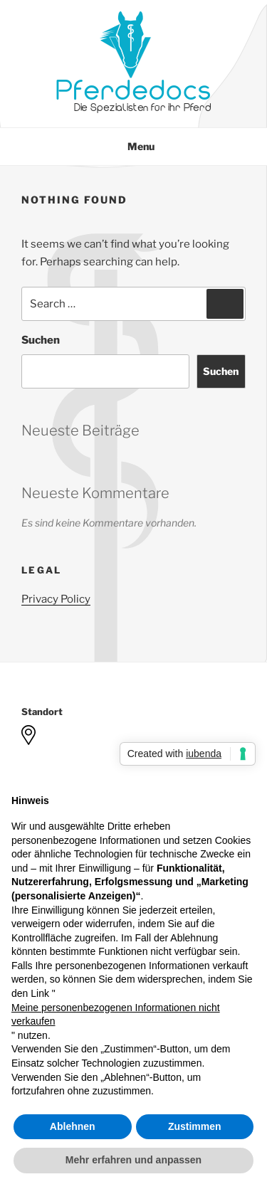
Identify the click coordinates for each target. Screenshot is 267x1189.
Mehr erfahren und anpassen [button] (133, 1160)
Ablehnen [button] (72, 1126)
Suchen (40, 340)
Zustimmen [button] (194, 1126)
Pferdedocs (133, 91)
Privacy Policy (55, 599)
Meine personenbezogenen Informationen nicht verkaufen (115, 1014)
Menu (133, 146)
